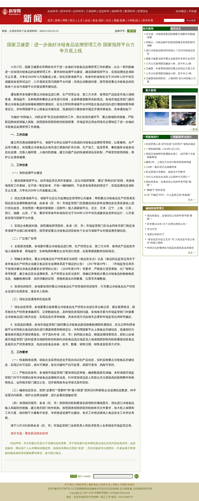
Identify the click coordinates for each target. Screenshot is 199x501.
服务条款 (93, 484)
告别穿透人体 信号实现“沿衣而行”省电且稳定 (171, 144)
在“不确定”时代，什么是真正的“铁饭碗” (169, 194)
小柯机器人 (134, 20)
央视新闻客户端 (17, 31)
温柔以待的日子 (155, 234)
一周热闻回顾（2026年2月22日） (164, 149)
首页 (50, 20)
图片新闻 (150, 90)
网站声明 (81, 484)
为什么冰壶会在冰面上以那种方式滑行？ (168, 176)
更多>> (192, 199)
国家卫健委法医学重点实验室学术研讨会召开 (170, 58)
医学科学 (65, 11)
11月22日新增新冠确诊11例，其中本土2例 (168, 63)
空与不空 (152, 229)
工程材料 (91, 11)
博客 (65, 20)
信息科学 (104, 11)
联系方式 (105, 484)
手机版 (193, 11)
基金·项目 (98, 20)
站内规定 (181, 11)
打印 (73, 476)
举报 (115, 484)
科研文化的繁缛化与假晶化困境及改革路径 (170, 247)
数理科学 (130, 11)
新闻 (57, 20)
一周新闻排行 (151, 136)
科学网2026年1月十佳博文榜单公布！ (167, 224)
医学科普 (148, 20)
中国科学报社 (127, 484)
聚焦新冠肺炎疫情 (36, 433)
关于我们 (69, 484)
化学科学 (78, 11)
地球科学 (117, 11)
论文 (108, 20)
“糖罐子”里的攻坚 (155, 190)
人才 (80, 20)
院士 (72, 20)
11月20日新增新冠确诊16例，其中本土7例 (168, 73)
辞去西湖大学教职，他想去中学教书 (165, 171)
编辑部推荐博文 (154, 208)
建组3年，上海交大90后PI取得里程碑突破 (168, 162)
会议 (87, 20)
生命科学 (52, 11)
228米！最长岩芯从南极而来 (161, 167)
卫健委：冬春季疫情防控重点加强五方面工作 (170, 68)
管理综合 (142, 11)
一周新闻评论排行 (181, 136)
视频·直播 (119, 20)
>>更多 (193, 129)
